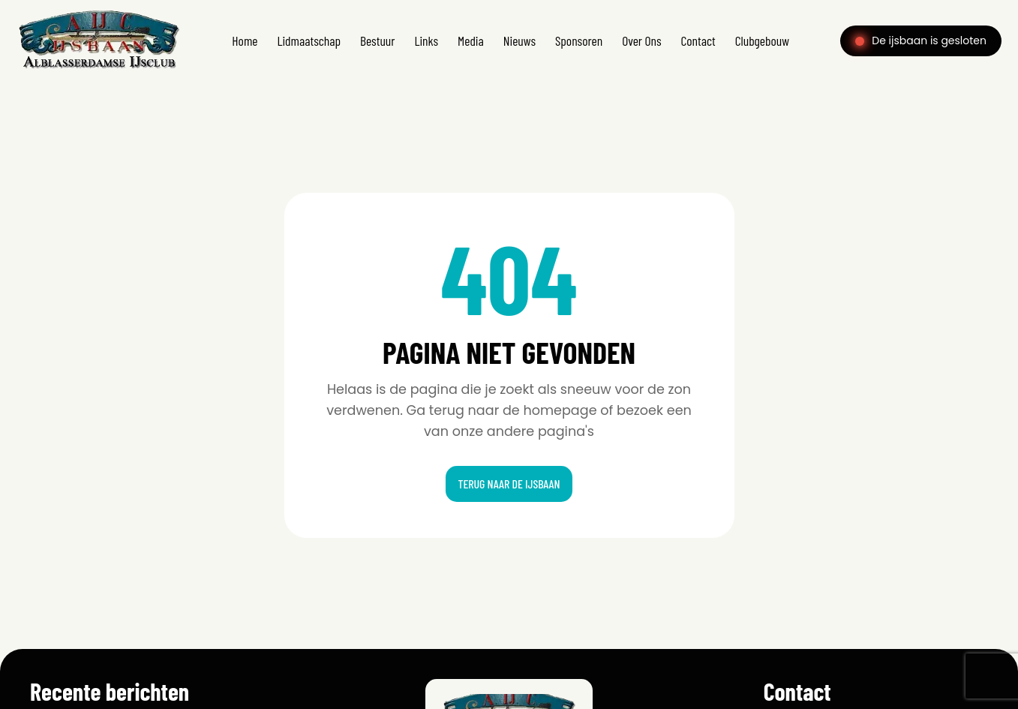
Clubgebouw (762, 40)
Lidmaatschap (309, 40)
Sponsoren (578, 40)
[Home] (98, 69)
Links (426, 40)
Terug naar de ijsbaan (509, 483)
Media (471, 40)
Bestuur (377, 40)
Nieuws (519, 40)
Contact (698, 40)
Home (244, 40)
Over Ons (641, 40)
